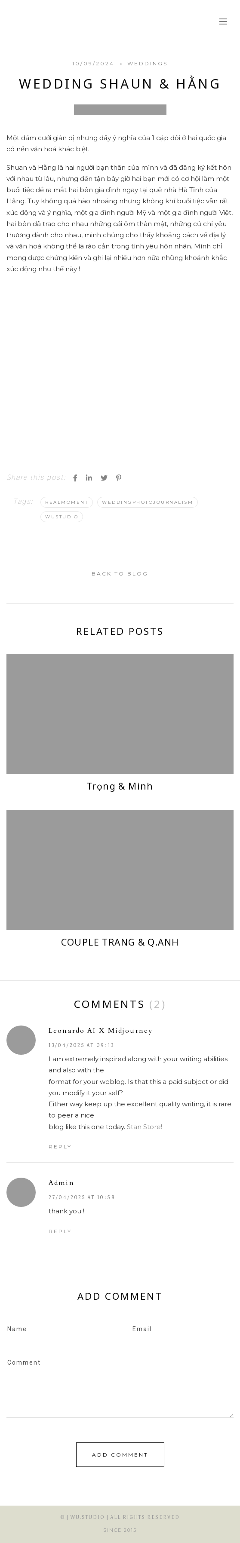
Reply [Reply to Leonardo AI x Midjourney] (60, 1146)
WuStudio (61, 517)
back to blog (120, 573)
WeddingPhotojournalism (147, 502)
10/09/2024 (93, 63)
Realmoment (66, 502)
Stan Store (144, 1127)
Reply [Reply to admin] (60, 1231)
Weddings (147, 63)
